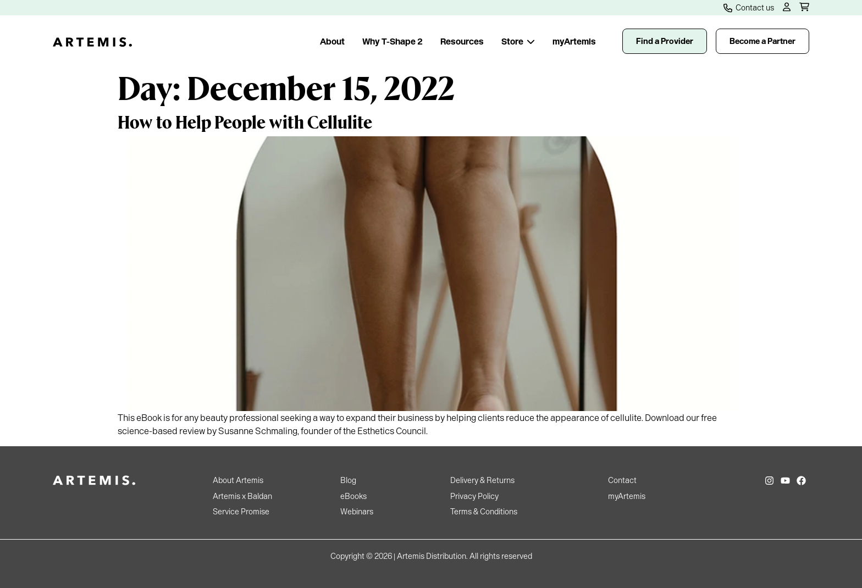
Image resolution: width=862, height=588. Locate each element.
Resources (462, 41)
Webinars (356, 512)
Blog (348, 480)
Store (518, 41)
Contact (622, 480)
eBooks (353, 496)
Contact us (748, 8)
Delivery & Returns (482, 480)
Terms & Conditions (483, 512)
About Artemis (238, 480)
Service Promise (241, 512)
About (332, 41)
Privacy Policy (474, 496)
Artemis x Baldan (242, 496)
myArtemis (574, 41)
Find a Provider (664, 41)
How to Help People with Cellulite (245, 121)
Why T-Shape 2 (392, 41)
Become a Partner (762, 41)
